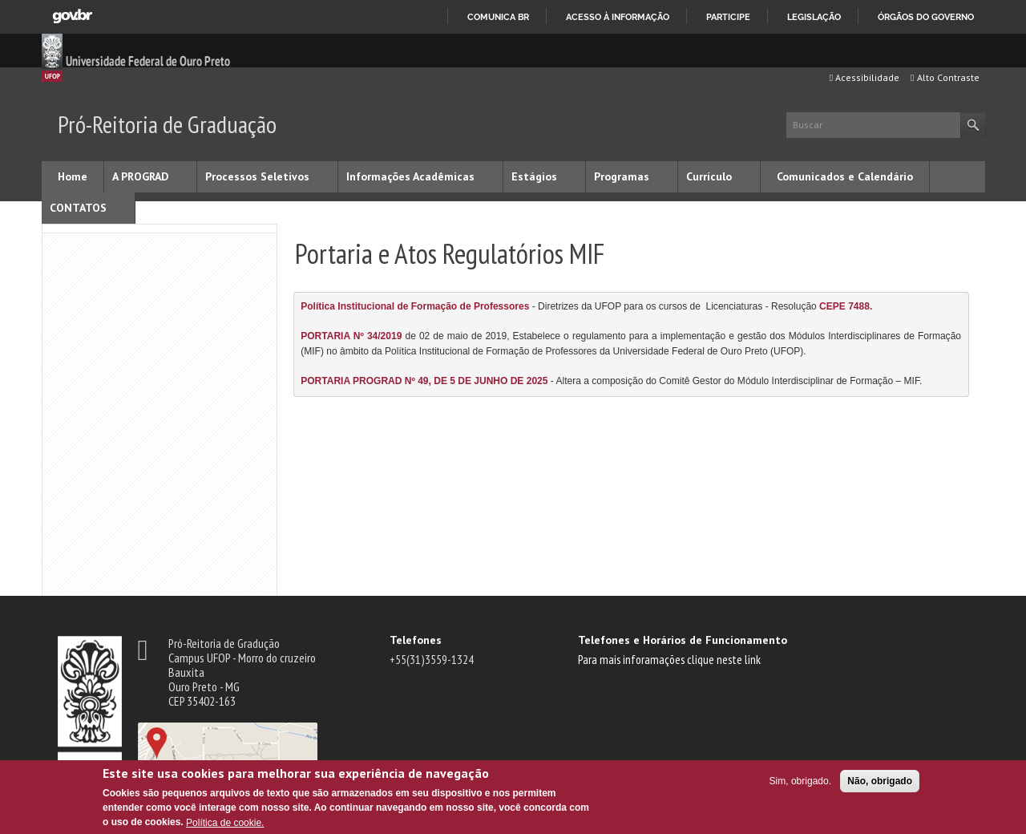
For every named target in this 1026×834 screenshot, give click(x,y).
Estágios (534, 176)
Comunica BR (498, 16)
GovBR (72, 16)
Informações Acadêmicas (410, 176)
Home (72, 176)
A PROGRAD (140, 176)
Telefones (416, 640)
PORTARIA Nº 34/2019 (351, 336)
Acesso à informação (617, 16)
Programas (621, 176)
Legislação (814, 16)
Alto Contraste (945, 77)
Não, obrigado (879, 781)
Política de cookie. (225, 822)
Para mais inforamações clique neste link (669, 659)
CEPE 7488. (845, 306)
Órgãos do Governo (926, 16)
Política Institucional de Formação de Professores (415, 306)
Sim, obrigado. (800, 781)
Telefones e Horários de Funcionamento (682, 640)
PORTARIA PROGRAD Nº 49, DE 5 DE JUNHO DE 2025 (424, 381)
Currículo (709, 176)
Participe (728, 16)
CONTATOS (78, 207)
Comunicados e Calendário (845, 176)
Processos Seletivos (257, 176)
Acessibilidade (864, 77)
